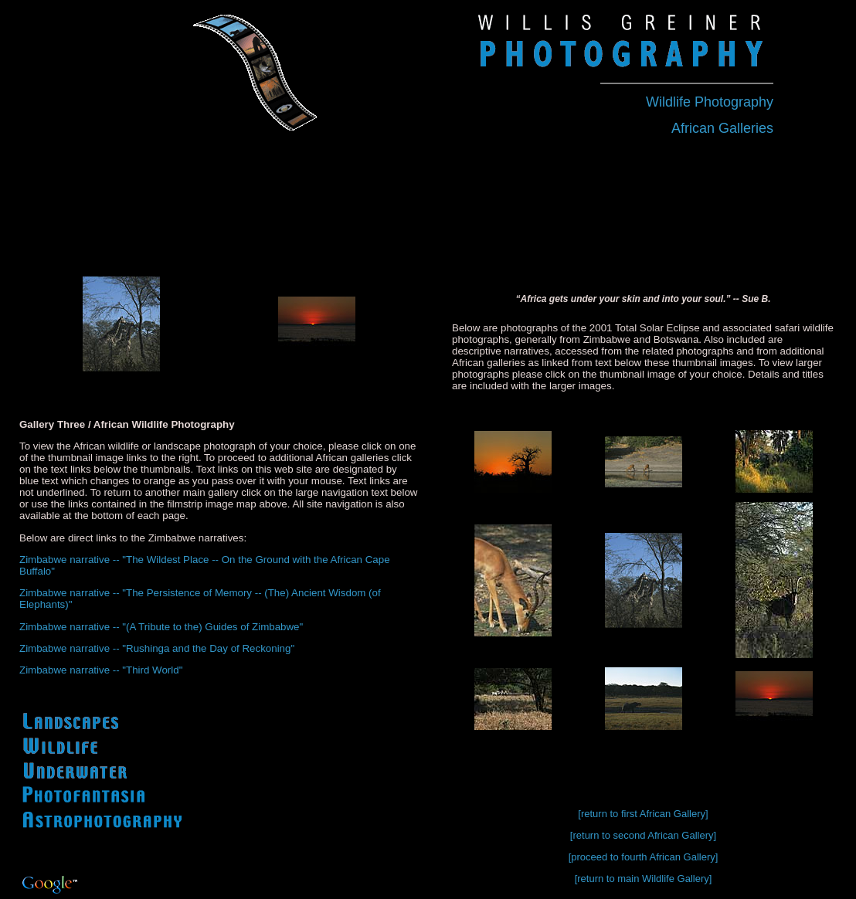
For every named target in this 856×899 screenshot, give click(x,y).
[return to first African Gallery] (643, 813)
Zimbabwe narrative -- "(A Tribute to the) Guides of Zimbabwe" (161, 627)
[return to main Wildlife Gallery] (643, 878)
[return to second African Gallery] (643, 835)
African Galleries (722, 128)
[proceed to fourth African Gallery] (643, 857)
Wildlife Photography (709, 102)
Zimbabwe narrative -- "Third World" (100, 670)
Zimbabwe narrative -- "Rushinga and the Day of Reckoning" (156, 648)
